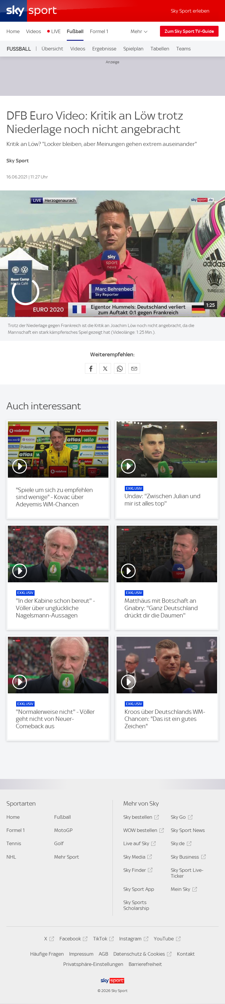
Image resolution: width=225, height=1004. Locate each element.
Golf (59, 843)
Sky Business (187, 858)
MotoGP (63, 830)
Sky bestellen (140, 818)
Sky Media (136, 858)
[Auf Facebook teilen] (91, 368)
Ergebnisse (104, 49)
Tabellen (160, 49)
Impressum (81, 954)
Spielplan (133, 49)
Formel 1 (99, 31)
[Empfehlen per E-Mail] (134, 368)
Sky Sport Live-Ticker (187, 873)
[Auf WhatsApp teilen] (120, 368)
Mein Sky (183, 890)
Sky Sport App (138, 889)
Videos (33, 31)
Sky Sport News (188, 830)
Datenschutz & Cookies (141, 955)
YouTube (166, 940)
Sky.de (180, 844)
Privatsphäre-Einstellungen (93, 964)
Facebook (72, 940)
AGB (103, 954)
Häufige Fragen (47, 954)
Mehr (140, 31)
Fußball (75, 31)
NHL (11, 857)
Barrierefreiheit (145, 964)
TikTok (102, 940)
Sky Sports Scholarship (136, 905)
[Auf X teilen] (105, 368)
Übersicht (52, 49)
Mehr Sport (66, 857)
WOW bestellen (142, 831)
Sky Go (181, 818)
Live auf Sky (138, 844)
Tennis (13, 843)
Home (13, 31)
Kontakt (186, 954)
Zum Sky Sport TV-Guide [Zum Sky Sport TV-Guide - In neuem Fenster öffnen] (189, 31)
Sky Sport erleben (190, 11)
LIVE (56, 31)
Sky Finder (137, 871)
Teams (183, 49)
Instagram (132, 940)
